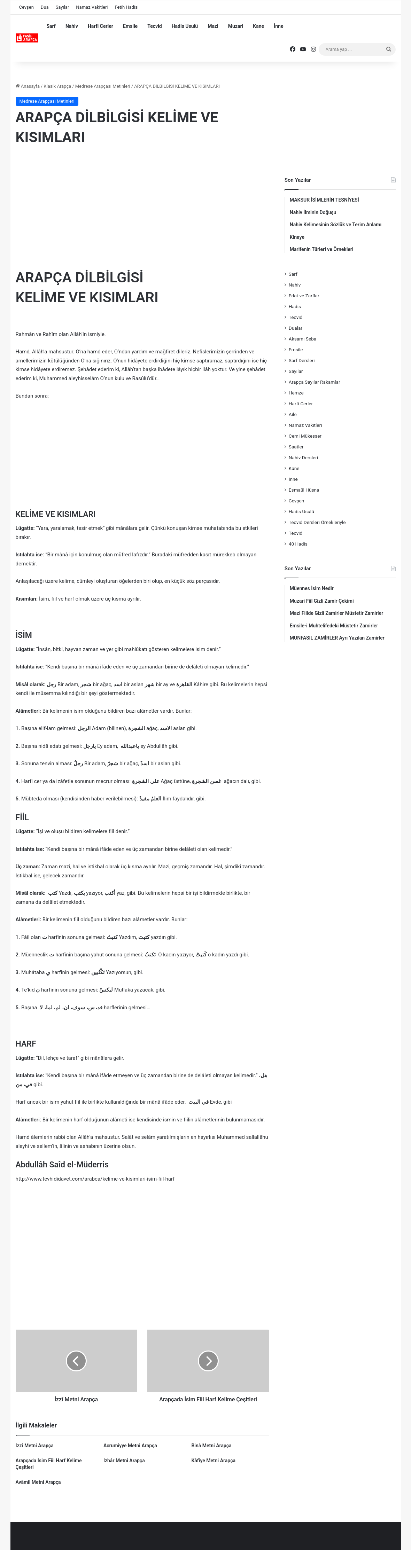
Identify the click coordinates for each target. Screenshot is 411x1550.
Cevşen (26, 7)
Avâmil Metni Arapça (38, 1482)
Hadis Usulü (185, 26)
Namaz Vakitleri (92, 7)
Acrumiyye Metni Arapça (130, 1445)
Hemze (296, 393)
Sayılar (62, 7)
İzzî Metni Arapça (35, 1445)
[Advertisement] (142, 208)
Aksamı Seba (302, 339)
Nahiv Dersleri (303, 457)
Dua (45, 7)
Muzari (235, 26)
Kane (258, 26)
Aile (293, 414)
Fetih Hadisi (127, 7)
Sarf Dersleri (302, 360)
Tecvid (154, 26)
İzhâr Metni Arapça (124, 1460)
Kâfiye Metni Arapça (213, 1460)
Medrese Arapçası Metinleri (102, 86)
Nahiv (71, 26)
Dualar (295, 328)
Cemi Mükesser (305, 436)
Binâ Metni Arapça (211, 1445)
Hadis (295, 306)
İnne (278, 26)
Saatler (296, 446)
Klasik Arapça (57, 86)
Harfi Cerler (100, 26)
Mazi (213, 26)
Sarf (51, 26)
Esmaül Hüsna (304, 490)
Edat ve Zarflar (304, 295)
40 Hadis (298, 544)
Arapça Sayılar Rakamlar (314, 382)
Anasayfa (28, 86)
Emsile (130, 26)
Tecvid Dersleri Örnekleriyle (317, 522)
